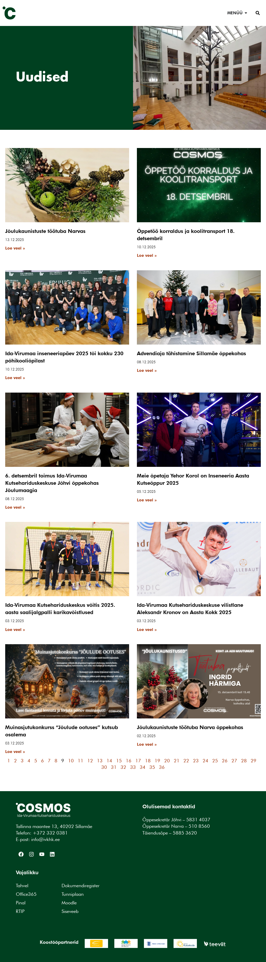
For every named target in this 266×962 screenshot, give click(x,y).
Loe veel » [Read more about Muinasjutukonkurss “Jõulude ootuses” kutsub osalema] (15, 751)
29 (253, 760)
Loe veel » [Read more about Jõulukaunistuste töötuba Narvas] (15, 248)
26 (225, 760)
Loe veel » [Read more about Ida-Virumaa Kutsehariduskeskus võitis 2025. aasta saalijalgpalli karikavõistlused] (15, 629)
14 (109, 760)
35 (152, 767)
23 (196, 760)
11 (80, 760)
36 (162, 767)
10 (71, 760)
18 (148, 760)
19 (157, 760)
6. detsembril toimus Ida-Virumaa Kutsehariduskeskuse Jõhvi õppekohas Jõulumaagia (52, 483)
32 (123, 767)
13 (100, 760)
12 (90, 760)
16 (128, 760)
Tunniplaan (73, 894)
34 (142, 767)
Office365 (26, 894)
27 (234, 760)
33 (133, 767)
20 (167, 760)
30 (104, 767)
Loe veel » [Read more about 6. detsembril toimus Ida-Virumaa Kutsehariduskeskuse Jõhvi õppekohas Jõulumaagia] (15, 507)
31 (114, 767)
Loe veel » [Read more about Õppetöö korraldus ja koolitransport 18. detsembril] (147, 255)
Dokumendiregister (80, 885)
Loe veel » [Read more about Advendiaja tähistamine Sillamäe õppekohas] (147, 370)
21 (176, 760)
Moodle (69, 902)
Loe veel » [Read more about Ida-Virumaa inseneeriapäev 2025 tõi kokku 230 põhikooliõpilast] (15, 377)
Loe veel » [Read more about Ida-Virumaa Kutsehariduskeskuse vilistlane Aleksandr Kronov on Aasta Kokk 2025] (147, 629)
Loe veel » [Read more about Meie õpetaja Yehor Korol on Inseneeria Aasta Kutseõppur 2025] (147, 499)
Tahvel (22, 885)
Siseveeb (70, 911)
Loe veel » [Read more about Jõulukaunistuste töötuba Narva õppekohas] (147, 744)
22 (186, 760)
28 (244, 760)
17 (138, 760)
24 (205, 760)
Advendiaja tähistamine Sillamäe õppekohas (191, 353)
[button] (257, 13)
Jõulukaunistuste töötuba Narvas (45, 231)
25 (215, 760)
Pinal (20, 902)
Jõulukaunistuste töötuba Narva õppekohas (190, 727)
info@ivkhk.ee (45, 839)
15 (119, 760)
